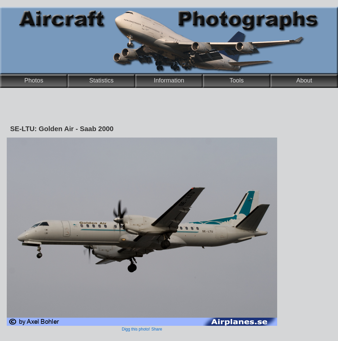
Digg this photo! (136, 329)
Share (156, 329)
